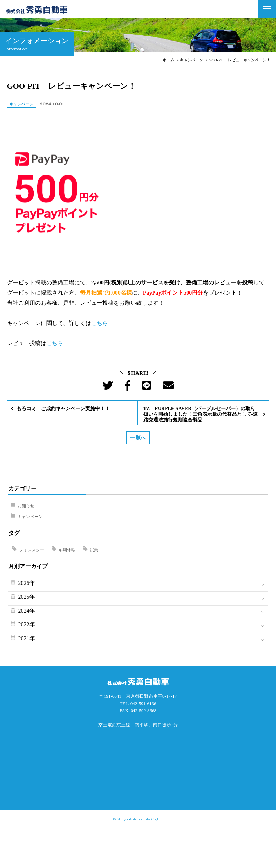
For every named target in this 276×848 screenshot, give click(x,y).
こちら (99, 323)
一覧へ (138, 438)
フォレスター (31, 549)
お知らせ (26, 505)
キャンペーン (30, 516)
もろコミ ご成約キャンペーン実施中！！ (63, 408)
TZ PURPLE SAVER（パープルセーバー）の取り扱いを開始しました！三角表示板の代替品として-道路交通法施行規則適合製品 (200, 414)
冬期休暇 (67, 549)
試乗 (94, 549)
